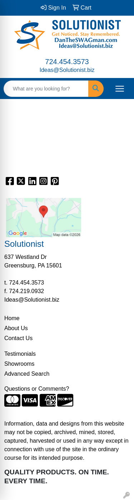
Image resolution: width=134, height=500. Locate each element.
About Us (16, 328)
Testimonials (20, 354)
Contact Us (18, 338)
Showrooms (19, 364)
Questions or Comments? (36, 389)
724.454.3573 (67, 62)
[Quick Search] (46, 88)
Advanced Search (26, 374)
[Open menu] (120, 89)
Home (12, 318)
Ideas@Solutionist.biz (66, 70)
